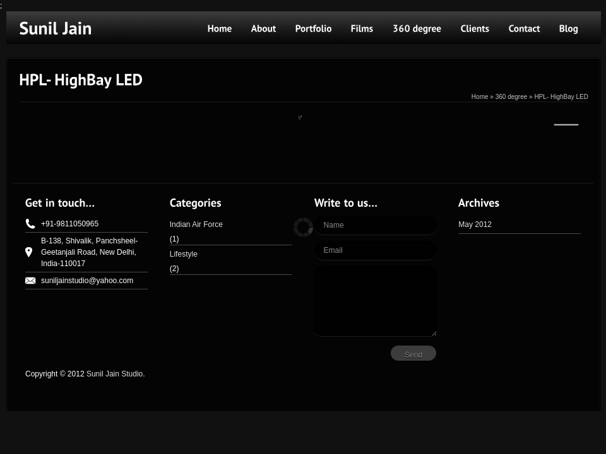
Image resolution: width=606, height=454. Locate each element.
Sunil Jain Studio (114, 374)
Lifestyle (184, 254)
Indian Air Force (196, 224)
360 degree (512, 96)
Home (480, 96)
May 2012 (475, 224)
